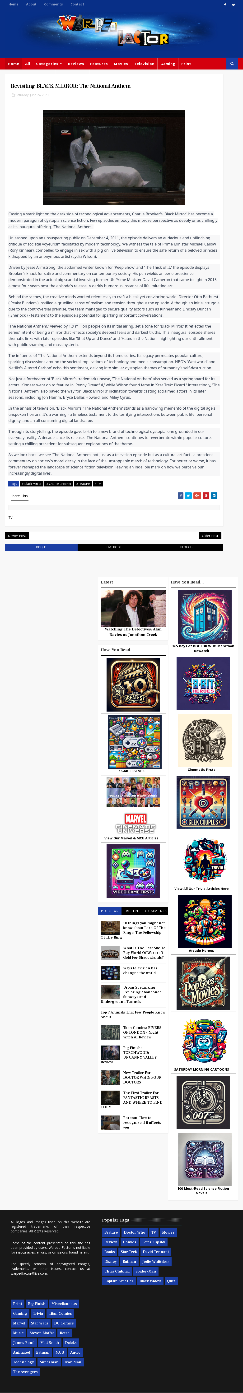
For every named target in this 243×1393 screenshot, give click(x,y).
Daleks (173, 1328)
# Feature (83, 585)
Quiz (122, 1347)
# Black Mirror (32, 585)
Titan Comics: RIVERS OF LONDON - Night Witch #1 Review (142, 1141)
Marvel (218, 1289)
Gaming (167, 63)
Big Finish (191, 1270)
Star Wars (175, 1299)
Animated (193, 1328)
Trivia (172, 1289)
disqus (31, 656)
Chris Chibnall (135, 1327)
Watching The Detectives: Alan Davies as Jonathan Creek (133, 741)
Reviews (76, 63)
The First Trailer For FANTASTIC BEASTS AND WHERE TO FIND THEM (132, 1209)
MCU (171, 1338)
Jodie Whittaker (103, 1327)
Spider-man (100, 1337)
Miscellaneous (22, 75)
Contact (77, 4)
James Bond (178, 1318)
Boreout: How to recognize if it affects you (142, 1232)
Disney (96, 1317)
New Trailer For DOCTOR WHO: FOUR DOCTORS (142, 1187)
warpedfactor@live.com (50, 1324)
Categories (47, 63)
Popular (110, 1020)
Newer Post (17, 642)
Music (172, 1309)
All (27, 63)
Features (99, 63)
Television (144, 63)
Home (14, 4)
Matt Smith (204, 1318)
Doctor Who (71, 75)
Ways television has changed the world (140, 1079)
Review (114, 1288)
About (31, 4)
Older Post (150, 642)
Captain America (131, 1337)
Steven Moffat (196, 1309)
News (47, 75)
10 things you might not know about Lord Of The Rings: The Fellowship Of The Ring (133, 1039)
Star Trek (98, 1308)
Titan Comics (194, 1289)
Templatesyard (56, 1386)
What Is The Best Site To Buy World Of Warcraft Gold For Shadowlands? (144, 1062)
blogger (137, 656)
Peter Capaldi (101, 1298)
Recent (133, 1020)
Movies (121, 63)
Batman (115, 1317)
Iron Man (200, 1348)
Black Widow (101, 1347)
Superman (176, 1348)
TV (139, 1279)
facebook (84, 656)
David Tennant (125, 1308)
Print (186, 63)
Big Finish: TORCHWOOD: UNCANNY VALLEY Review (129, 1164)
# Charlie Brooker (58, 585)
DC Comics (200, 1299)
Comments (53, 4)
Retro (219, 1309)
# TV (98, 585)
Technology (208, 1338)
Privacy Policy (82, 1386)
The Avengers (179, 1357)
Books (124, 1298)
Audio (187, 1338)
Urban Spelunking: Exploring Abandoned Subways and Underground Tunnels (131, 1103)
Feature (97, 1279)
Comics (133, 1288)
